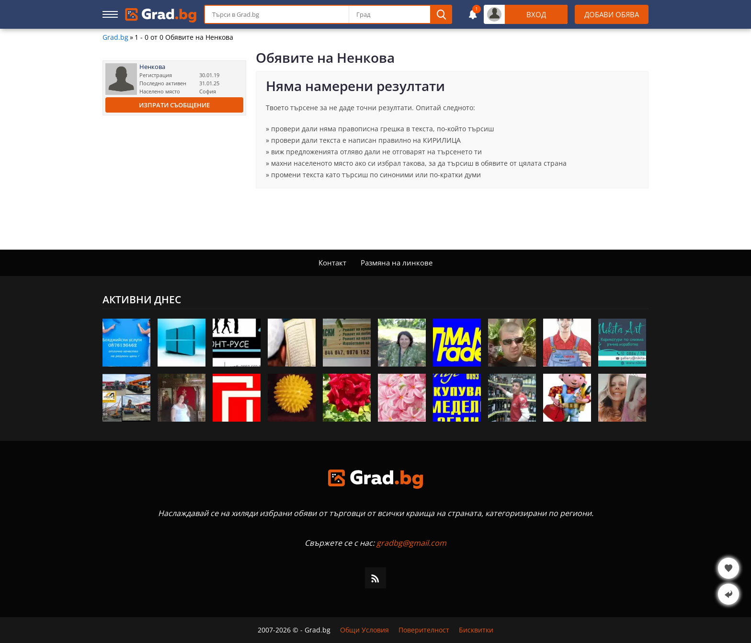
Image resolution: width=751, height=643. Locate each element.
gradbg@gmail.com (411, 543)
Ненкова (152, 66)
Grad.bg (115, 37)
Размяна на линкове (396, 262)
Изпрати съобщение (174, 105)
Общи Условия (364, 630)
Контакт (332, 262)
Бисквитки (476, 630)
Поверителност (423, 630)
